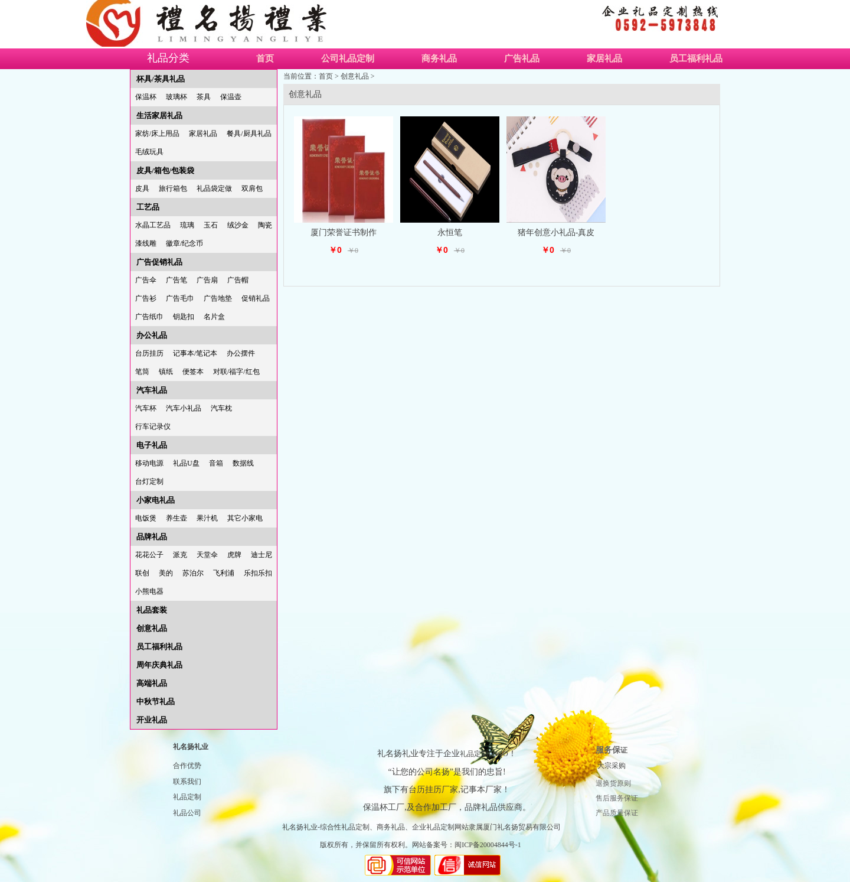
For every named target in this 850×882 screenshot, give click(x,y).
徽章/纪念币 (184, 243)
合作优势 (187, 765)
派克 (180, 555)
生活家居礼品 (159, 115)
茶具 (204, 97)
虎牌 (234, 555)
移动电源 (149, 463)
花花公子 (149, 555)
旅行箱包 (173, 188)
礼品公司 (187, 813)
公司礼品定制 (347, 58)
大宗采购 (611, 765)
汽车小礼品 (183, 408)
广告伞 (145, 280)
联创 (142, 573)
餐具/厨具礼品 (249, 133)
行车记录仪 (153, 426)
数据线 (243, 463)
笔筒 (142, 371)
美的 (166, 573)
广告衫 (145, 298)
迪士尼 (261, 555)
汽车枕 (221, 408)
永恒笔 (449, 232)
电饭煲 (145, 518)
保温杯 (145, 97)
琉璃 (187, 225)
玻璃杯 (176, 97)
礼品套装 (151, 610)
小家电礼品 (155, 500)
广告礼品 (522, 58)
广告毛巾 (180, 298)
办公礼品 (151, 335)
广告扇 (207, 280)
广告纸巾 (149, 317)
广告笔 (176, 280)
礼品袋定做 (214, 188)
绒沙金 (238, 225)
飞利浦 (223, 573)
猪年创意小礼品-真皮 (556, 232)
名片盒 (214, 317)
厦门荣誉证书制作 (343, 232)
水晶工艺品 (153, 225)
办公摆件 (241, 353)
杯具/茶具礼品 (160, 78)
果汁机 (207, 518)
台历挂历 (149, 353)
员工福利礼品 (695, 58)
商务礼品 (439, 58)
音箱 (216, 463)
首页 (265, 58)
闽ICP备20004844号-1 (488, 845)
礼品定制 (187, 797)
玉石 (211, 225)
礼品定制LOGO (484, 754)
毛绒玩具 (149, 152)
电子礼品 (151, 445)
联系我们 (187, 781)
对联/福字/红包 (236, 371)
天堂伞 (207, 555)
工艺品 (147, 207)
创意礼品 (151, 628)
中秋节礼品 (155, 701)
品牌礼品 (151, 536)
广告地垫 (218, 298)
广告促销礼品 (159, 262)
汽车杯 (145, 408)
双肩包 (252, 188)
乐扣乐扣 (258, 573)
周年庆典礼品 (159, 664)
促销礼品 (255, 298)
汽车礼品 (151, 390)
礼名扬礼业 (190, 747)
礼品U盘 (186, 463)
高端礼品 (151, 683)
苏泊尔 (193, 573)
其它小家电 (245, 518)
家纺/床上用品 (157, 133)
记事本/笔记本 (195, 353)
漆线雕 (145, 243)
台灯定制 (149, 481)
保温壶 (230, 97)
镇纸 (166, 371)
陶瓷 (265, 225)
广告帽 (238, 280)
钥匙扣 (183, 317)
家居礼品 (604, 58)
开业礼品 (151, 719)
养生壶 (176, 518)
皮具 (142, 188)
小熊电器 (149, 591)
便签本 (193, 371)
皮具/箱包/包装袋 (165, 170)
